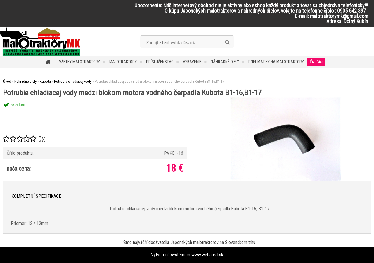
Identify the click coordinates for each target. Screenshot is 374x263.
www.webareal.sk (207, 254)
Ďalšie (316, 61)
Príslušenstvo (160, 61)
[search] (227, 42)
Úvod (7, 81)
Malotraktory (123, 61)
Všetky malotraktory (79, 61)
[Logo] (40, 41)
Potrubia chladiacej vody (72, 81)
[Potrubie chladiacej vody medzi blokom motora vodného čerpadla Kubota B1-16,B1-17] (285, 99)
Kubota (45, 81)
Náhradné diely (225, 61)
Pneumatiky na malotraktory (276, 61)
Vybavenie (192, 61)
